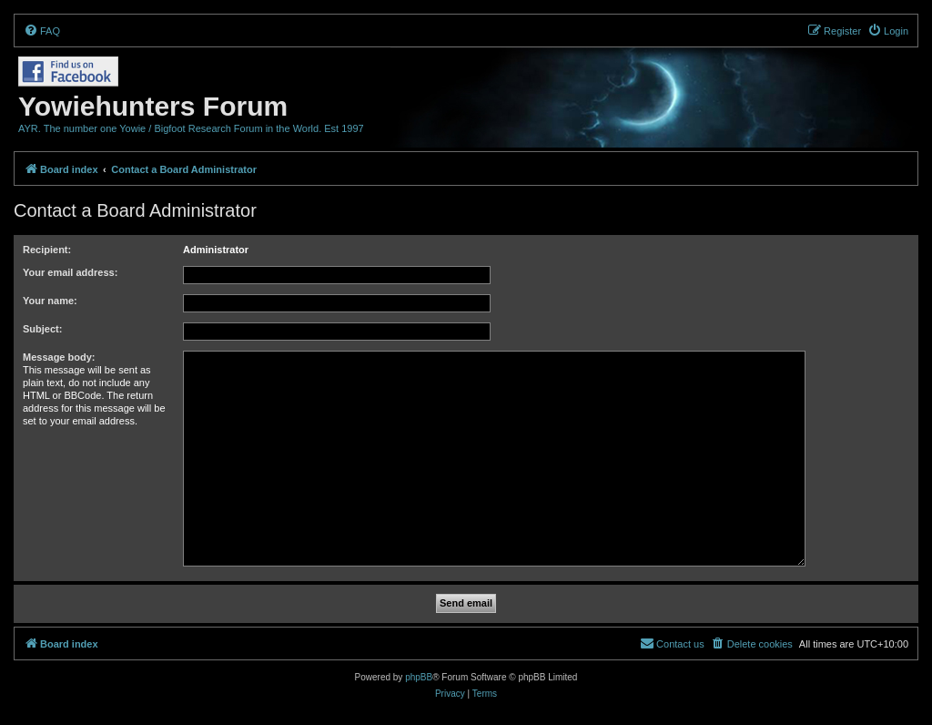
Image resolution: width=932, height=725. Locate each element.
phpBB (418, 677)
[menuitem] (42, 31)
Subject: (42, 328)
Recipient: (47, 249)
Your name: (50, 300)
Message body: (59, 357)
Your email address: (70, 272)
